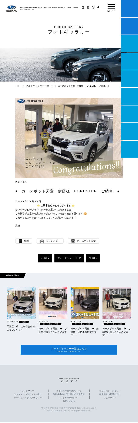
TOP (17, 86)
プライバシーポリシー (110, 392)
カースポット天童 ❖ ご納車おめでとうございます (53, 330)
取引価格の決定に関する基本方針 (69, 395)
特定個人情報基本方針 (110, 395)
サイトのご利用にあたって (69, 392)
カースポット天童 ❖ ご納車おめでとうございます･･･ (116, 331)
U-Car (129, 96)
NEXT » (93, 258)
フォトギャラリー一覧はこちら (69, 350)
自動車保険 (129, 113)
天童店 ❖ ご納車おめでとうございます (21, 328)
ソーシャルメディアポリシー (28, 398)
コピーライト (110, 398)
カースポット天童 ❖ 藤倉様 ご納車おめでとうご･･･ (85, 331)
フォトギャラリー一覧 (37, 86)
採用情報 (129, 149)
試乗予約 (129, 26)
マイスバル (129, 8)
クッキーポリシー (68, 398)
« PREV (45, 258)
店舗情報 (129, 78)
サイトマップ (27, 392)
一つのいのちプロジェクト (129, 43)
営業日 (129, 61)
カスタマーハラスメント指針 (28, 395)
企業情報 (129, 131)
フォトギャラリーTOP (69, 258)
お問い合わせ (69, 402)
